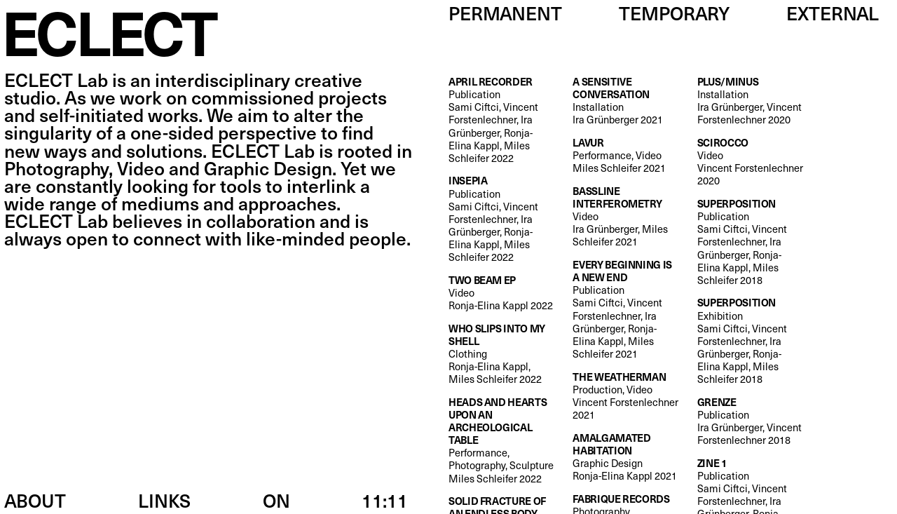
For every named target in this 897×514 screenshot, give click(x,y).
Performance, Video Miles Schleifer (619, 155)
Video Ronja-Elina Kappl (500, 292)
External (832, 13)
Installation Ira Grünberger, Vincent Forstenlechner (750, 100)
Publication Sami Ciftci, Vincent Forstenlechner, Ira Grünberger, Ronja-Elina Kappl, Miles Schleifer (501, 119)
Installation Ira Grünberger (626, 100)
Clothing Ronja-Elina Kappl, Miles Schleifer (501, 354)
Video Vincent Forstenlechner (750, 161)
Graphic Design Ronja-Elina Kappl (626, 456)
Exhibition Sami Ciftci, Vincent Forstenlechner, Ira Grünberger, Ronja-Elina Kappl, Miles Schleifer (750, 340)
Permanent (505, 13)
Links (164, 500)
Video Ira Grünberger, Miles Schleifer (626, 216)
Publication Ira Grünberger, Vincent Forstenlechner (750, 421)
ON (276, 500)
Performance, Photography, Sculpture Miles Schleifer (501, 440)
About (35, 500)
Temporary (674, 13)
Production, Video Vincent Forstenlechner (626, 395)
